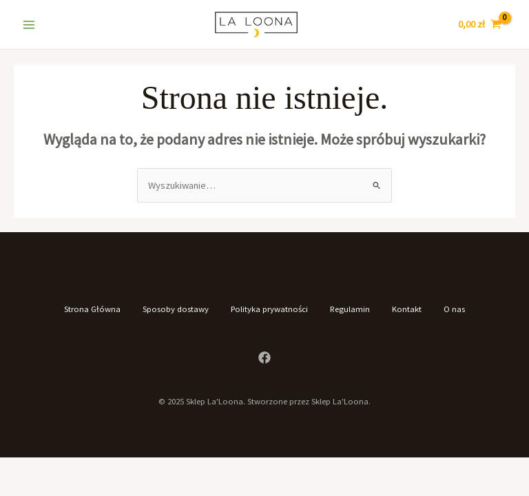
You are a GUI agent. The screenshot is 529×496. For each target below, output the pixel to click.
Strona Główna (92, 308)
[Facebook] (264, 357)
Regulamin (350, 308)
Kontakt (407, 308)
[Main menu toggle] (29, 24)
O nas (454, 308)
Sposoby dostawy (176, 308)
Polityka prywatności (269, 308)
